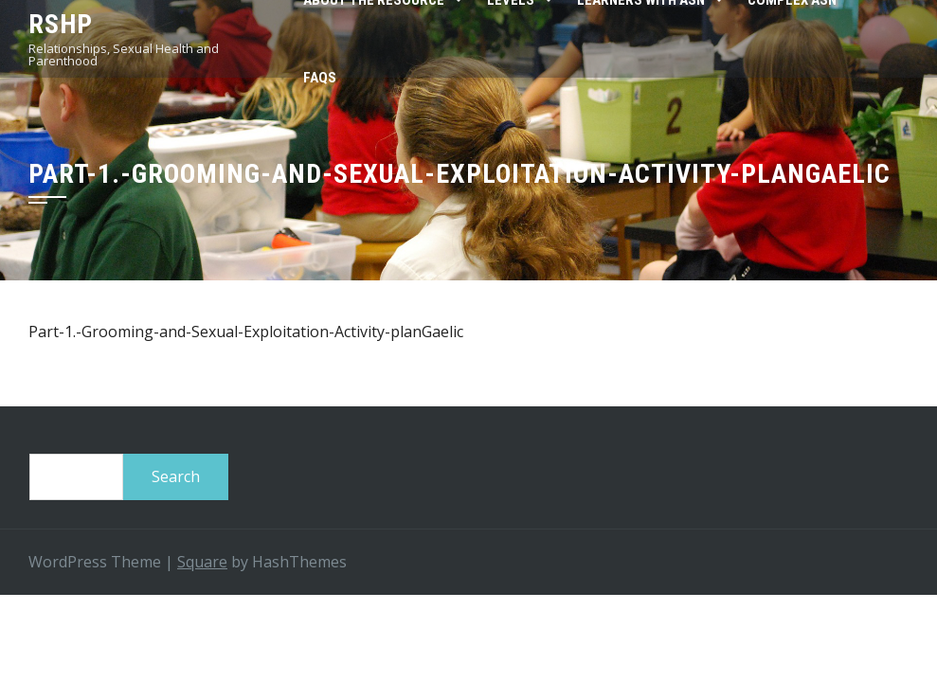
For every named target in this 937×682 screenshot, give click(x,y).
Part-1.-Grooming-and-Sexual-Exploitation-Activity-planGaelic (245, 331)
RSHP (60, 24)
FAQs (319, 77)
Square (202, 561)
